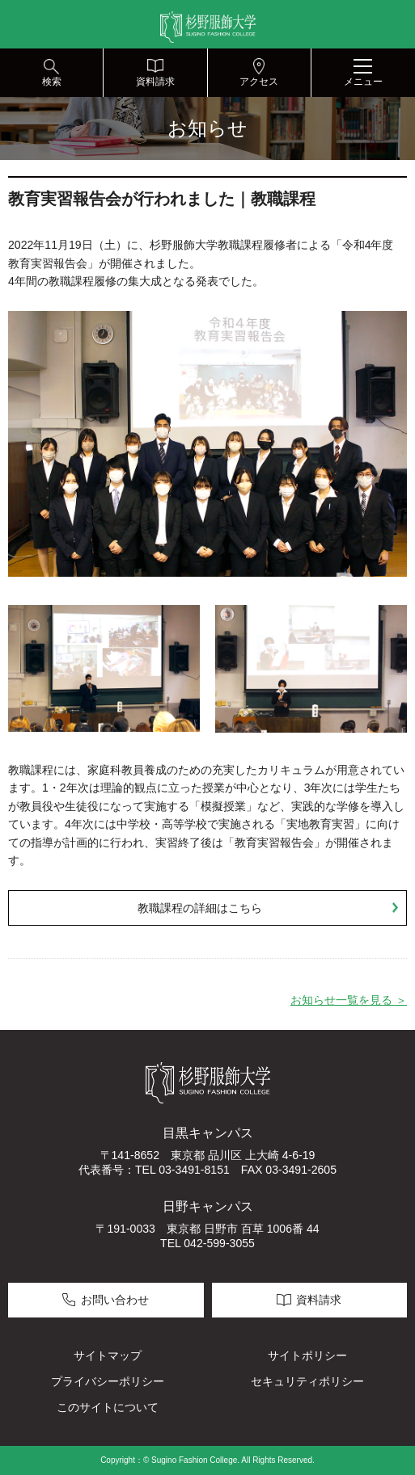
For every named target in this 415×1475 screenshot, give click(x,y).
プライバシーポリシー (107, 1381)
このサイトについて (108, 1407)
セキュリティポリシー (307, 1381)
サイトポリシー (307, 1355)
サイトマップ (108, 1355)
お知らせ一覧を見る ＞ (348, 1000)
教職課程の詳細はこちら (200, 907)
